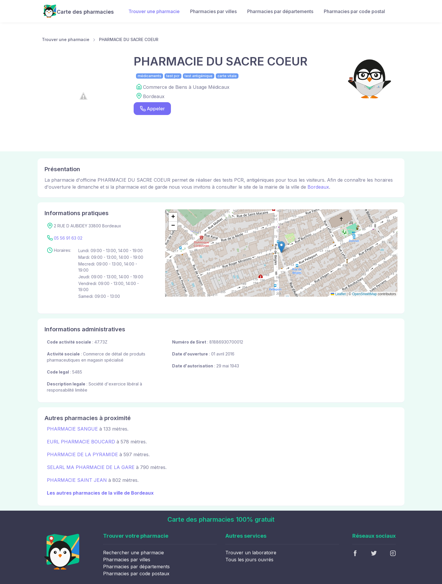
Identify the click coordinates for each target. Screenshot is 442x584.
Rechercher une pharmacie (133, 552)
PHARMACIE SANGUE (72, 429)
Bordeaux (318, 187)
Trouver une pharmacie (154, 11)
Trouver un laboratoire (250, 552)
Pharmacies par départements (280, 11)
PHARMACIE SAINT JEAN (77, 480)
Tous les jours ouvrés (249, 559)
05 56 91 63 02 (68, 238)
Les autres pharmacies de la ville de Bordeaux (100, 493)
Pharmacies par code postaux (136, 573)
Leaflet (338, 294)
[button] (281, 247)
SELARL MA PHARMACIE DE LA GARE (91, 467)
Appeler (152, 109)
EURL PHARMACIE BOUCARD (81, 442)
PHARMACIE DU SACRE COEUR (128, 39)
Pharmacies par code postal (354, 11)
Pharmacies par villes (213, 11)
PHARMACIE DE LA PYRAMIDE (82, 454)
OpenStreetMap (364, 294)
